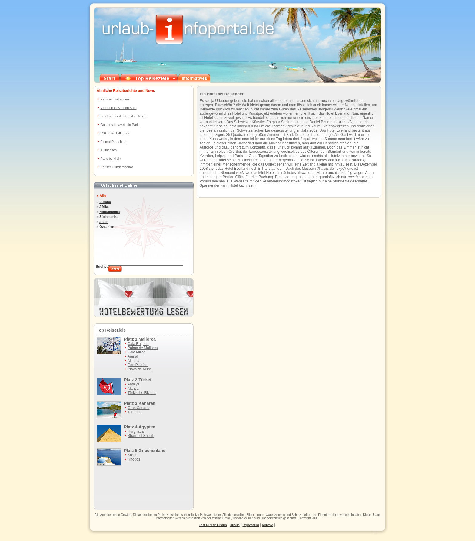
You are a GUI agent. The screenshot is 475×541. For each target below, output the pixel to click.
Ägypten (146, 427)
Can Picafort (138, 365)
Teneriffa (134, 412)
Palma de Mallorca (143, 348)
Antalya (134, 384)
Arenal (133, 356)
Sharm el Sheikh (141, 436)
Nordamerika (109, 212)
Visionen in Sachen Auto (118, 108)
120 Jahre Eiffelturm (115, 133)
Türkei (144, 379)
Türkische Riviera (142, 393)
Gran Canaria (138, 408)
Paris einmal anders (115, 99)
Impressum (251, 525)
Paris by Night (110, 158)
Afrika (104, 206)
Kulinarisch (108, 150)
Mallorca (147, 339)
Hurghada (136, 431)
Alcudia (133, 361)
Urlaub (376, 514)
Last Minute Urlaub (213, 525)
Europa (105, 202)
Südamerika (108, 216)
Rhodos (134, 459)
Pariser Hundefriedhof (116, 167)
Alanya (133, 388)
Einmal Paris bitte (113, 141)
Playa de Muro (139, 369)
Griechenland (151, 450)
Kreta (132, 455)
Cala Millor (136, 352)
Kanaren (146, 403)
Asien (103, 222)
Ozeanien (106, 226)
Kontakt (267, 525)
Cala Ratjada (138, 344)
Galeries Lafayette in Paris (119, 124)
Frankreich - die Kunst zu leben (123, 116)
